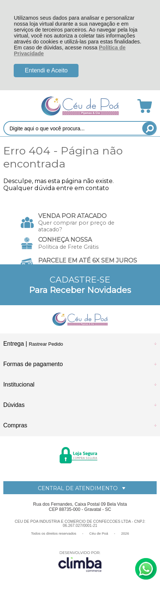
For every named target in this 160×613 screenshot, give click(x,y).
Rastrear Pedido (46, 344)
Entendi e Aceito (46, 70)
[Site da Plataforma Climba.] (80, 561)
